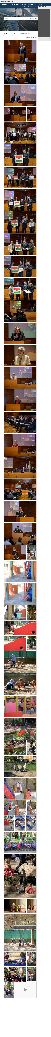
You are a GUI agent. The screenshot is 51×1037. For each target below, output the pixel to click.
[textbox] (16, 18)
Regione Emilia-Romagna (7, 1)
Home (3, 33)
